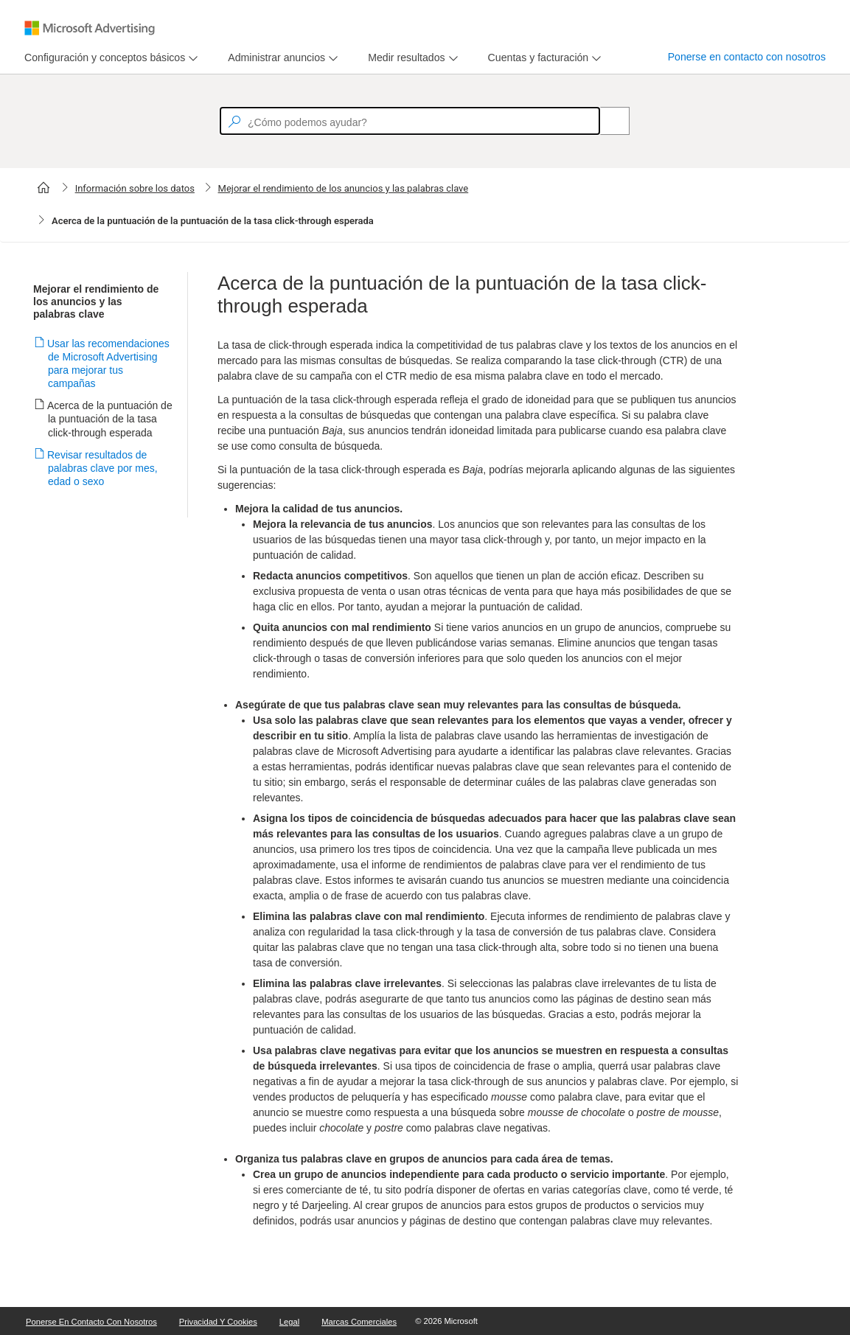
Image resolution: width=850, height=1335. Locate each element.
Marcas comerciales (359, 1321)
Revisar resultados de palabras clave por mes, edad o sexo (103, 468)
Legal (289, 1321)
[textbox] (409, 121)
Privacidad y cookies (218, 1321)
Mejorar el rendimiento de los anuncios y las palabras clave (343, 188)
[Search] (606, 121)
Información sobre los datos (135, 188)
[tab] (101, 58)
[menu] (109, 58)
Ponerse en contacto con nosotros (747, 57)
